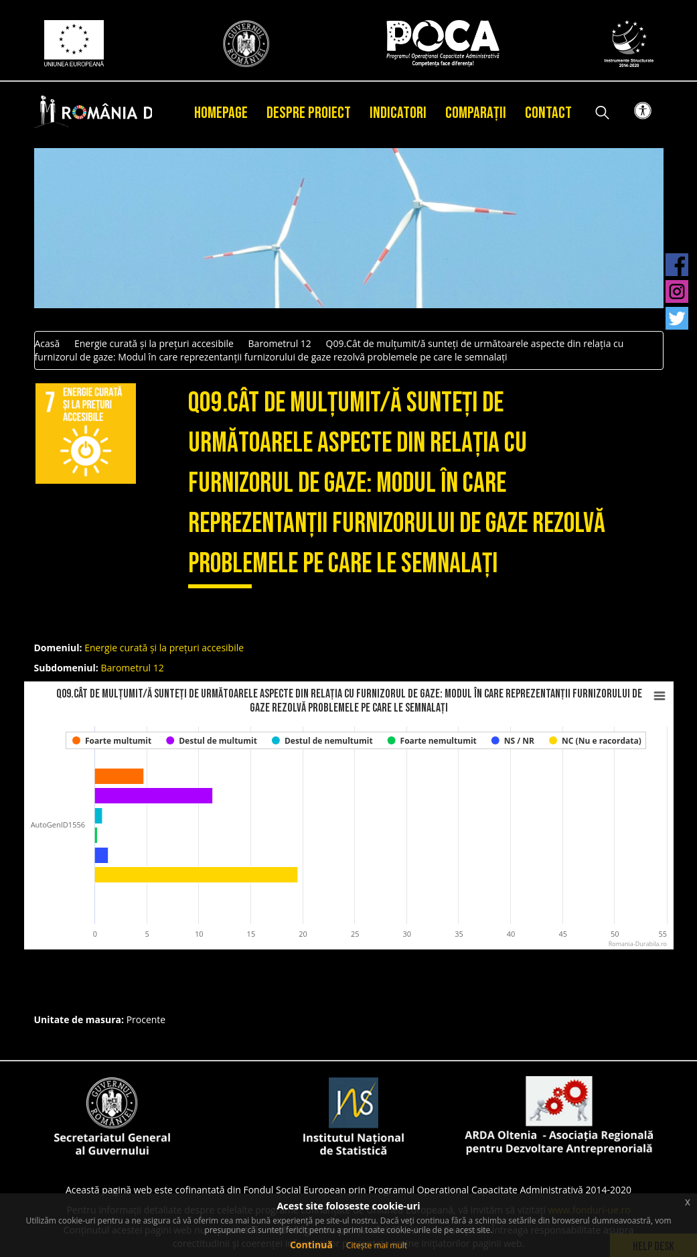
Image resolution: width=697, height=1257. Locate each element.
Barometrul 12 (279, 343)
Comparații (475, 113)
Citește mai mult (376, 1245)
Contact (548, 113)
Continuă (311, 1244)
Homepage (221, 113)
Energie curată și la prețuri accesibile (154, 343)
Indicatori (398, 113)
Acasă (47, 343)
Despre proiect (308, 113)
